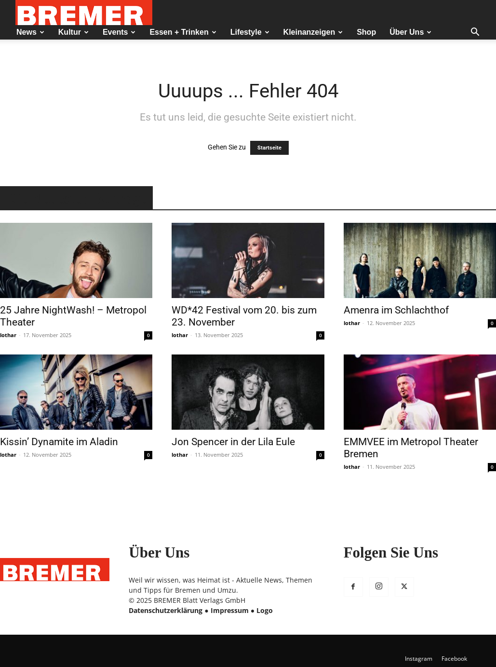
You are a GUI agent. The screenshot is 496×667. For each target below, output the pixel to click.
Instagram (418, 658)
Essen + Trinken (182, 32)
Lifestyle (249, 32)
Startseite (269, 148)
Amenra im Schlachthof (396, 310)
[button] (474, 33)
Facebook (454, 658)
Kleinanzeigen (313, 32)
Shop (366, 32)
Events (119, 32)
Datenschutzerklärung (165, 610)
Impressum (230, 610)
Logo (264, 610)
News (30, 32)
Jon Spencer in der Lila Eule (233, 442)
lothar (8, 335)
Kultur (73, 32)
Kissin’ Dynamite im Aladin (59, 442)
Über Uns (410, 32)
